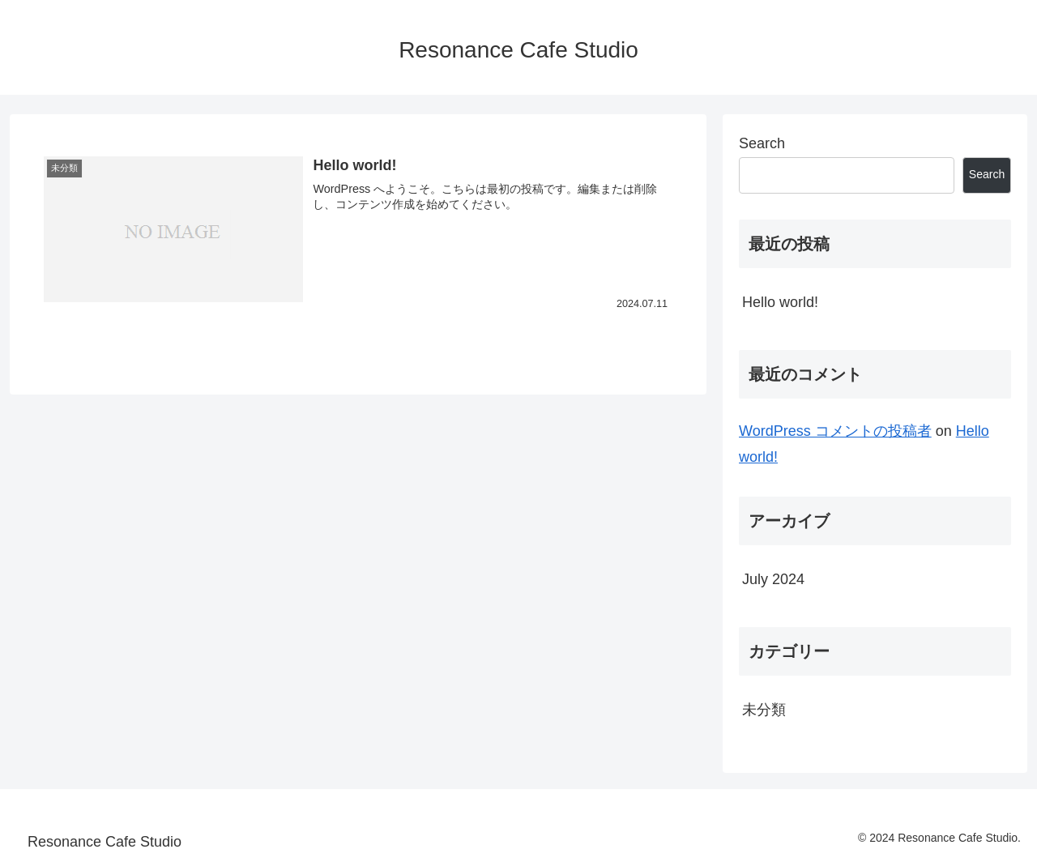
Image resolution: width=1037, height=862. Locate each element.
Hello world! (780, 302)
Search (762, 143)
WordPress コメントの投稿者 (835, 431)
